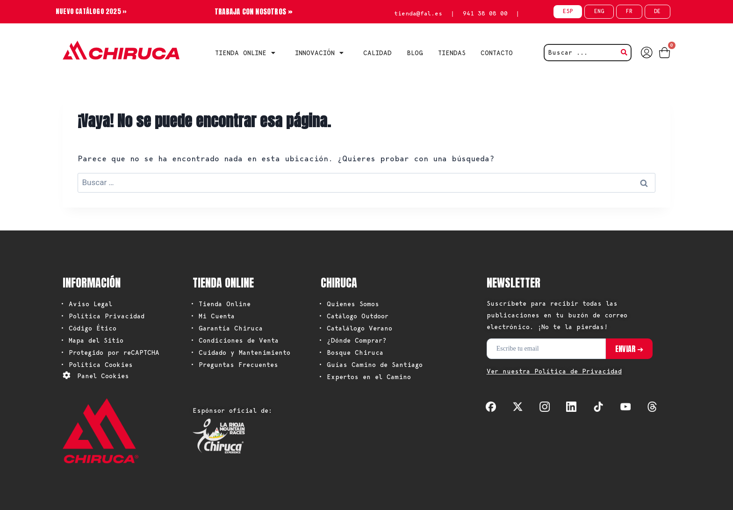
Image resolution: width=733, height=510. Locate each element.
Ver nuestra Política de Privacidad (554, 371)
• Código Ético (88, 328)
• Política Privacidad (102, 316)
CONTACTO (497, 53)
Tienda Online (247, 53)
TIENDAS (452, 53)
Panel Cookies (103, 376)
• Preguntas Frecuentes (234, 364)
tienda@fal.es (418, 13)
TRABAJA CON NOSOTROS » (254, 11)
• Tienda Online (220, 304)
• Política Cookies (96, 364)
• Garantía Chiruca (226, 328)
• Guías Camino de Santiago (370, 364)
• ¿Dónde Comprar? (352, 340)
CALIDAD (377, 53)
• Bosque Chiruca (350, 352)
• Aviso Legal (86, 304)
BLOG (415, 53)
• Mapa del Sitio (91, 340)
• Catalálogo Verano (355, 328)
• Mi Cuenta (212, 316)
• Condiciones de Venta (234, 340)
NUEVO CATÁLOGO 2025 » (91, 11)
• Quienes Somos (348, 304)
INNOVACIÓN (321, 53)
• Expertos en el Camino (364, 377)
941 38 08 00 (485, 13)
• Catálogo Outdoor (353, 316)
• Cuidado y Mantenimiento (240, 352)
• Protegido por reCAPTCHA (109, 352)
